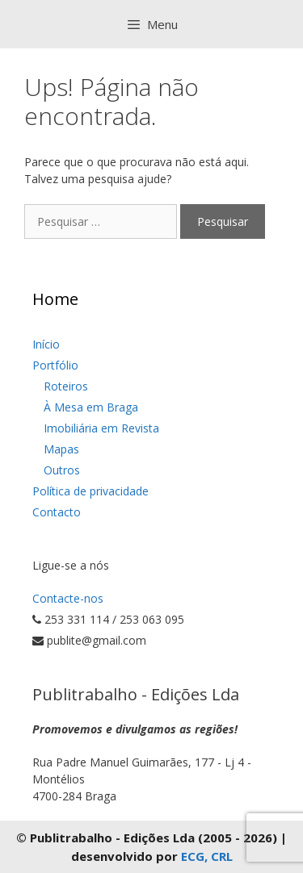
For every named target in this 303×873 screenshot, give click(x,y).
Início (46, 344)
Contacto (56, 512)
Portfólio (55, 365)
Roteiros (66, 386)
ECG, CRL (207, 856)
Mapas (61, 449)
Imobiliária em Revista (101, 428)
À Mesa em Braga (91, 407)
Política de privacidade (90, 491)
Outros (62, 470)
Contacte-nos (67, 598)
